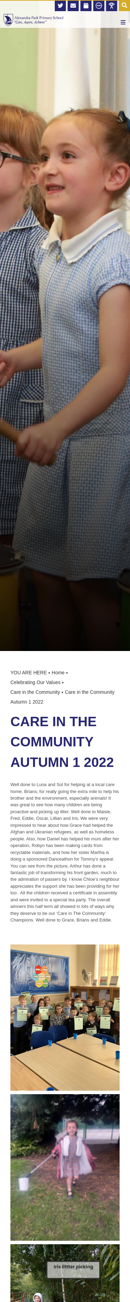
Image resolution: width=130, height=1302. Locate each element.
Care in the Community (35, 692)
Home (58, 672)
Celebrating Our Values (35, 682)
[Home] (33, 20)
